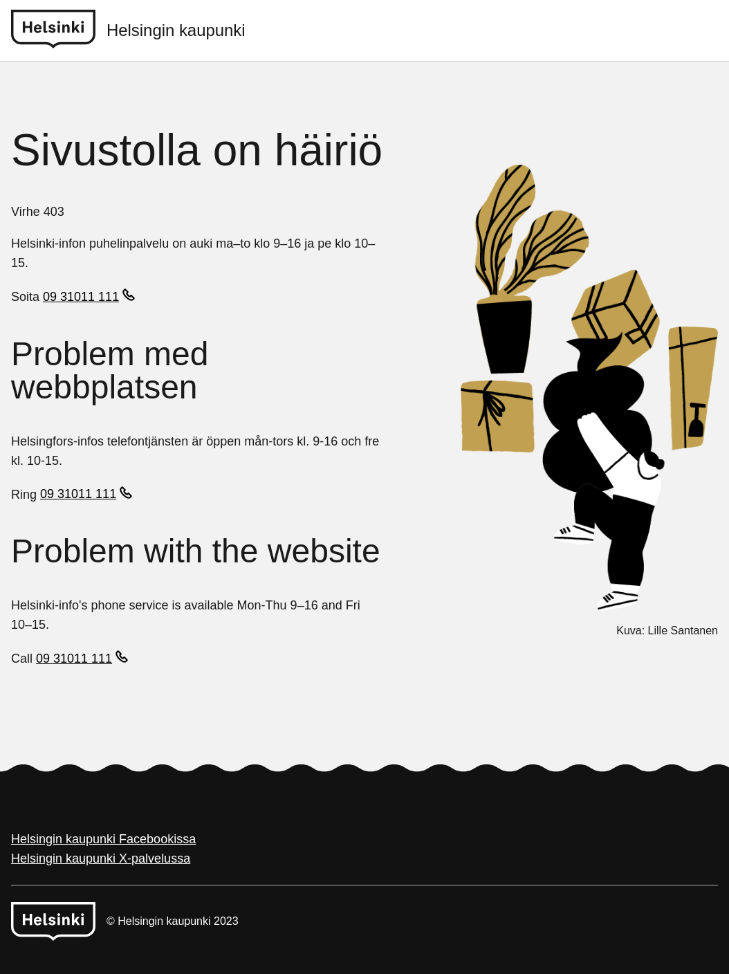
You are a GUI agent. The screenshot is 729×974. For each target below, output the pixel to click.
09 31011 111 (81, 297)
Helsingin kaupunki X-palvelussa (100, 858)
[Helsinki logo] (59, 30)
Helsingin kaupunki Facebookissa (103, 839)
